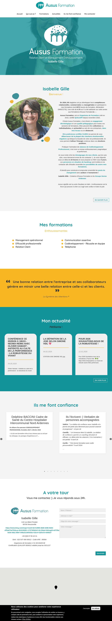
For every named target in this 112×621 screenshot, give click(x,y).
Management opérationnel (29, 240)
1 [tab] (44, 471)
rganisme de (86, 115)
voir (20, 354)
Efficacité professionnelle (28, 243)
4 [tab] (54, 471)
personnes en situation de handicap (77, 162)
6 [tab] (61, 471)
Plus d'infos (26, 619)
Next (111, 439)
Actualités (56, 14)
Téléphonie (70, 246)
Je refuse (95, 608)
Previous (1, 439)
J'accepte (86, 608)
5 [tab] (58, 471)
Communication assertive (78, 240)
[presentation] (76, 544)
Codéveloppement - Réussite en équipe (85, 243)
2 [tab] (48, 471)
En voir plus (100, 380)
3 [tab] (51, 471)
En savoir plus (101, 200)
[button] (56, 588)
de (86, 155)
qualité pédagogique (85, 123)
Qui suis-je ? (31, 14)
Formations (44, 14)
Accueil (20, 14)
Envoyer (100, 553)
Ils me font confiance (72, 14)
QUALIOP (78, 118)
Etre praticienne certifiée (75, 134)
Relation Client (23, 246)
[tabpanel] (29, 426)
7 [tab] (64, 471)
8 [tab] (67, 471)
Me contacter (89, 14)
